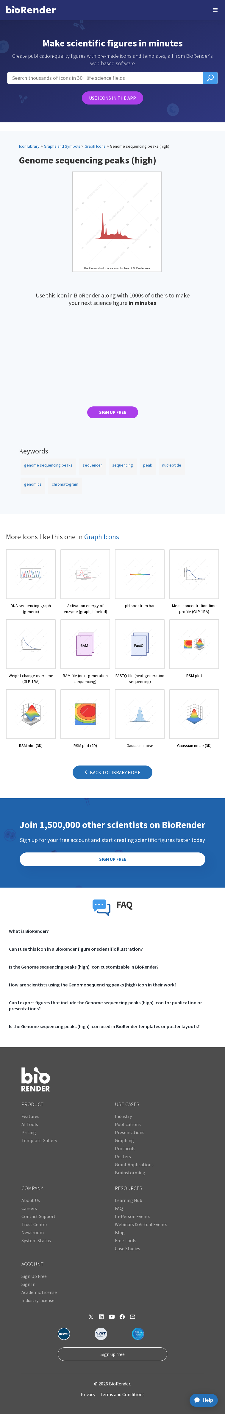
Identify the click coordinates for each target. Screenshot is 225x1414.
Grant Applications (134, 1164)
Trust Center (34, 1224)
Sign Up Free (34, 1276)
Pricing (28, 1132)
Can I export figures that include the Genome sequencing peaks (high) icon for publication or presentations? (105, 1005)
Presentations (129, 1132)
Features (30, 1116)
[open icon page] (31, 582)
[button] (215, 10)
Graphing (124, 1140)
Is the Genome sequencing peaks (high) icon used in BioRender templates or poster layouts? (104, 1026)
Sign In (28, 1284)
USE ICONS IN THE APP (112, 98)
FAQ (119, 1208)
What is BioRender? (29, 931)
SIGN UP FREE (112, 412)
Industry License (37, 1300)
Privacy (88, 1394)
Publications (128, 1124)
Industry (123, 1116)
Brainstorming (130, 1173)
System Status (36, 1240)
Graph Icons (95, 146)
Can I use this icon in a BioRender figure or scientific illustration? (76, 949)
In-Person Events (132, 1216)
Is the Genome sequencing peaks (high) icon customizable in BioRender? (84, 967)
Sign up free (113, 1354)
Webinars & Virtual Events (141, 1224)
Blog (120, 1232)
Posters (123, 1156)
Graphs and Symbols (62, 146)
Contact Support (38, 1216)
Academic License (39, 1292)
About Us (30, 1200)
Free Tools (125, 1240)
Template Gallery (39, 1140)
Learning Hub (128, 1200)
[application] (202, 1400)
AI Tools (29, 1124)
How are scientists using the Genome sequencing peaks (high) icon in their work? (92, 985)
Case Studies (127, 1248)
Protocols (125, 1148)
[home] (31, 10)
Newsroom (32, 1232)
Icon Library (29, 146)
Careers (29, 1208)
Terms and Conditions (122, 1394)
